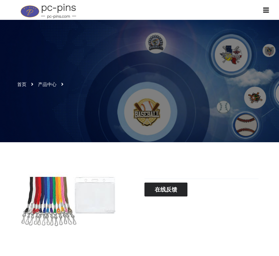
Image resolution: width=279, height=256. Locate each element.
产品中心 (47, 84)
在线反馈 (166, 189)
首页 (21, 84)
